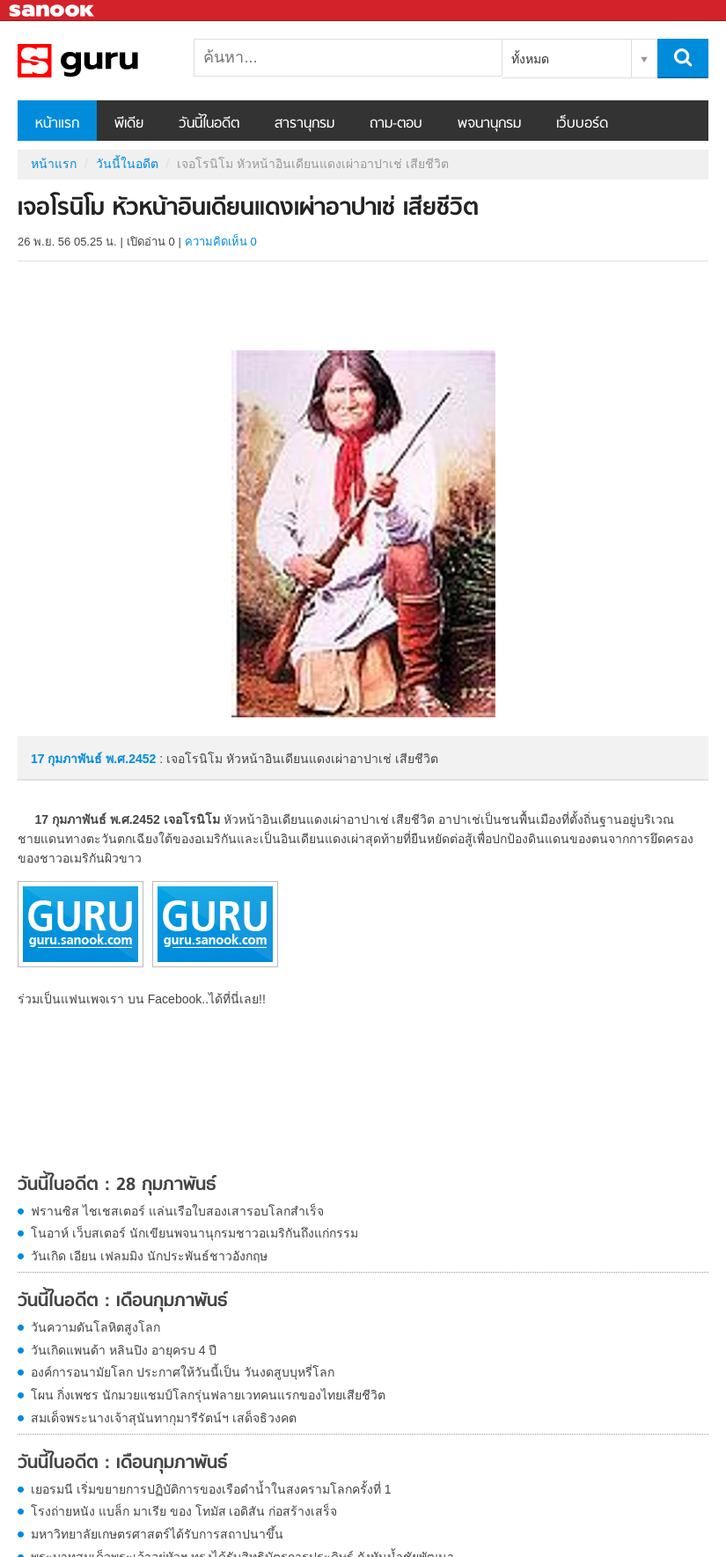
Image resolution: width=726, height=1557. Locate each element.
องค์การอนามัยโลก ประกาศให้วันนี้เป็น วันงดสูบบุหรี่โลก (182, 1372)
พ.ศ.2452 (131, 759)
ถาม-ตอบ (396, 124)
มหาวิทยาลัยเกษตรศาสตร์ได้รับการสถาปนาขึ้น (157, 1534)
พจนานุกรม (489, 124)
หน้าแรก (57, 124)
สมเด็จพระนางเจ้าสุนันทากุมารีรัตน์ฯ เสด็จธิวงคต (164, 1418)
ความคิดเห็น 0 (221, 241)
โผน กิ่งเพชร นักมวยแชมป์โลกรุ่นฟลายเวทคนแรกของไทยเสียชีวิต (208, 1395)
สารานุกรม (304, 124)
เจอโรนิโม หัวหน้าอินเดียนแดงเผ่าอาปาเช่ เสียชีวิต (110, 60)
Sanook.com (53, 11)
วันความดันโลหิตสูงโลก (95, 1327)
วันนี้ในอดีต (209, 124)
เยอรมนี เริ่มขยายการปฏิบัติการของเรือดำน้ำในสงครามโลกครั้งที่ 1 (211, 1489)
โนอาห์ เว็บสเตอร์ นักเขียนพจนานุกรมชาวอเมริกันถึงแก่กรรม (194, 1233)
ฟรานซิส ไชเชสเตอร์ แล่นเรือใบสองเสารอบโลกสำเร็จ (177, 1211)
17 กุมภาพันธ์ (68, 759)
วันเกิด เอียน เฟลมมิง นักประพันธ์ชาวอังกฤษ (149, 1256)
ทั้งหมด (530, 59)
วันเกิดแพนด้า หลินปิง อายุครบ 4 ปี (123, 1350)
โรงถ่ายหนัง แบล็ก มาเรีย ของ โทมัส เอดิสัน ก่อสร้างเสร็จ (184, 1511)
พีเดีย (128, 124)
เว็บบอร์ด (582, 124)
